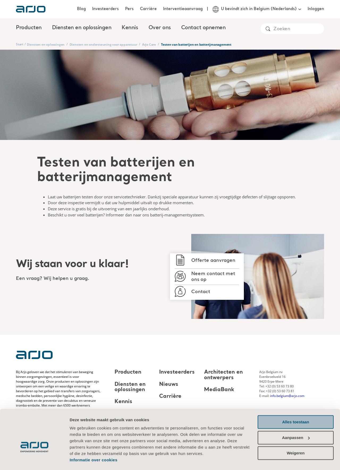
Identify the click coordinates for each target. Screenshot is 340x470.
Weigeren (295, 438)
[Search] (298, 29)
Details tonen (82, 459)
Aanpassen (296, 422)
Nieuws (168, 384)
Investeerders (105, 9)
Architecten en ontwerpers (223, 375)
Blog (81, 9)
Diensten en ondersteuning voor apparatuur (103, 44)
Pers (129, 9)
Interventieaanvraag (183, 9)
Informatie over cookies (93, 445)
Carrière (148, 9)
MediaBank (219, 389)
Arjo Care (149, 44)
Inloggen (316, 9)
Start (19, 44)
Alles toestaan (295, 407)
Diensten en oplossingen (46, 44)
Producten (127, 372)
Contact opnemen (203, 28)
